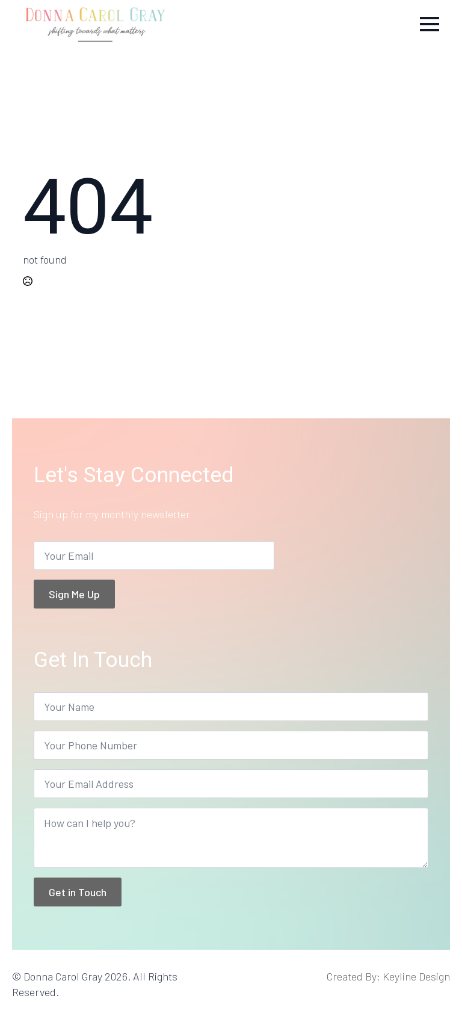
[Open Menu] (429, 24)
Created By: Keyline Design (388, 976)
